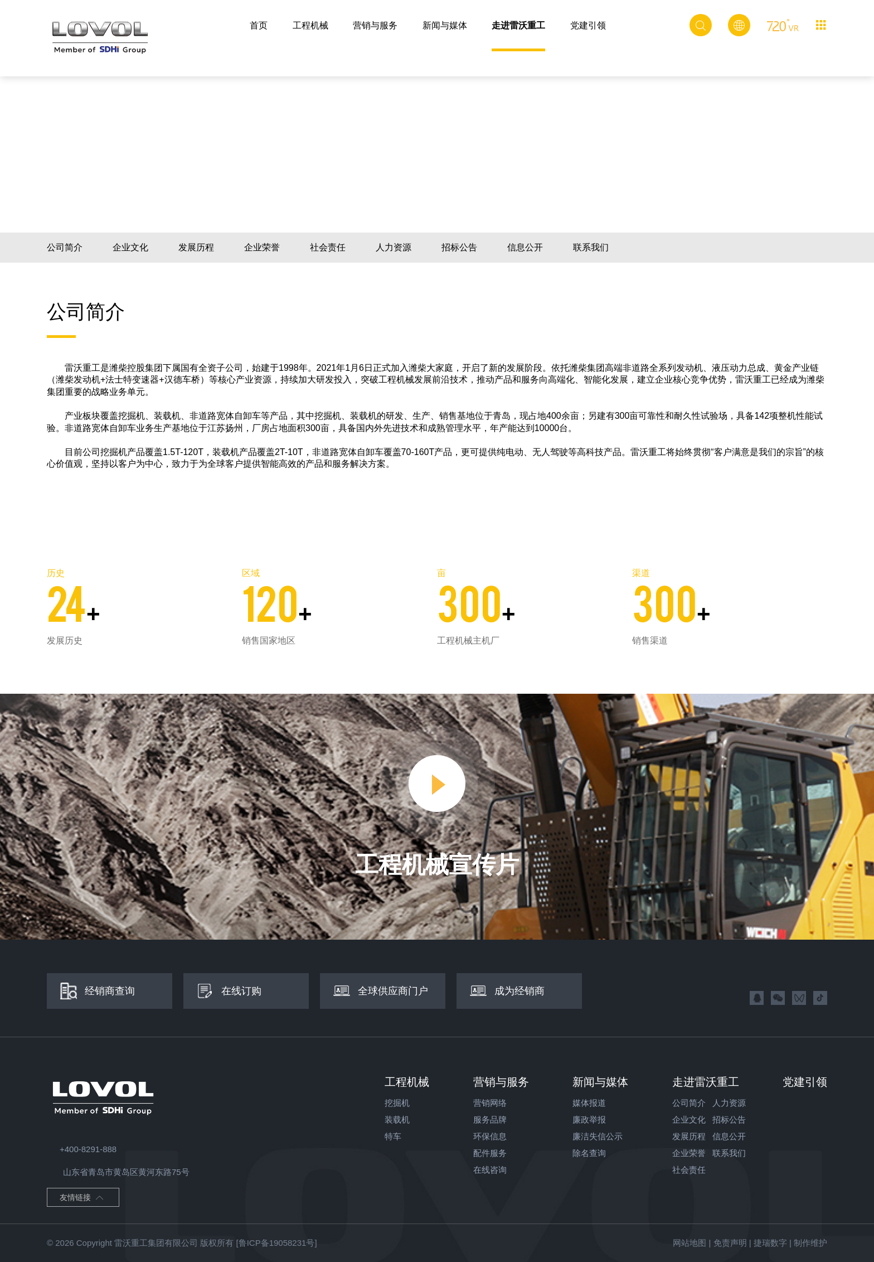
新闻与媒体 (445, 25)
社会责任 (328, 247)
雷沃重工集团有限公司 (156, 1243)
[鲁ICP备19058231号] (276, 1243)
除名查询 (589, 1153)
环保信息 (490, 1136)
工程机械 (310, 25)
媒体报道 (589, 1103)
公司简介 (64, 247)
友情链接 (82, 1198)
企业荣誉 (262, 247)
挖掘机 (397, 1103)
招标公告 (459, 247)
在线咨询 (490, 1169)
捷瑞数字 (770, 1243)
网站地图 (689, 1243)
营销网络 (490, 1103)
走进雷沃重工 (518, 25)
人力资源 (393, 247)
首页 (259, 25)
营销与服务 (375, 25)
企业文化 (130, 247)
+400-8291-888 (81, 1149)
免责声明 (730, 1243)
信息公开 (525, 247)
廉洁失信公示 (597, 1136)
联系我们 (591, 247)
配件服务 (490, 1153)
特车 (393, 1136)
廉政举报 (589, 1119)
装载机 (397, 1119)
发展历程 (196, 247)
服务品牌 (490, 1119)
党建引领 (588, 25)
